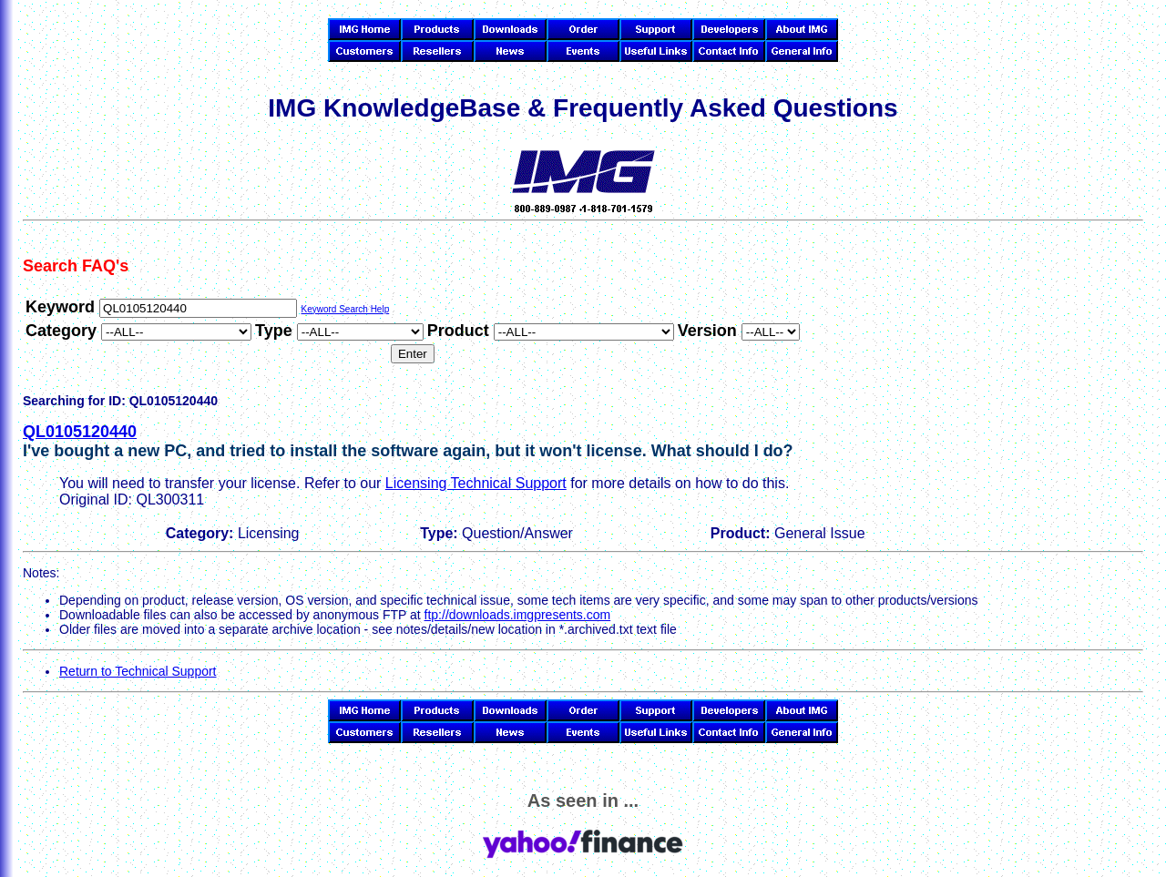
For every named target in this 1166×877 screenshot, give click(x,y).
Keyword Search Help (345, 309)
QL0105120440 (80, 432)
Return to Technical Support (138, 671)
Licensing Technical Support (476, 483)
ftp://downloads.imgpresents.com (517, 614)
